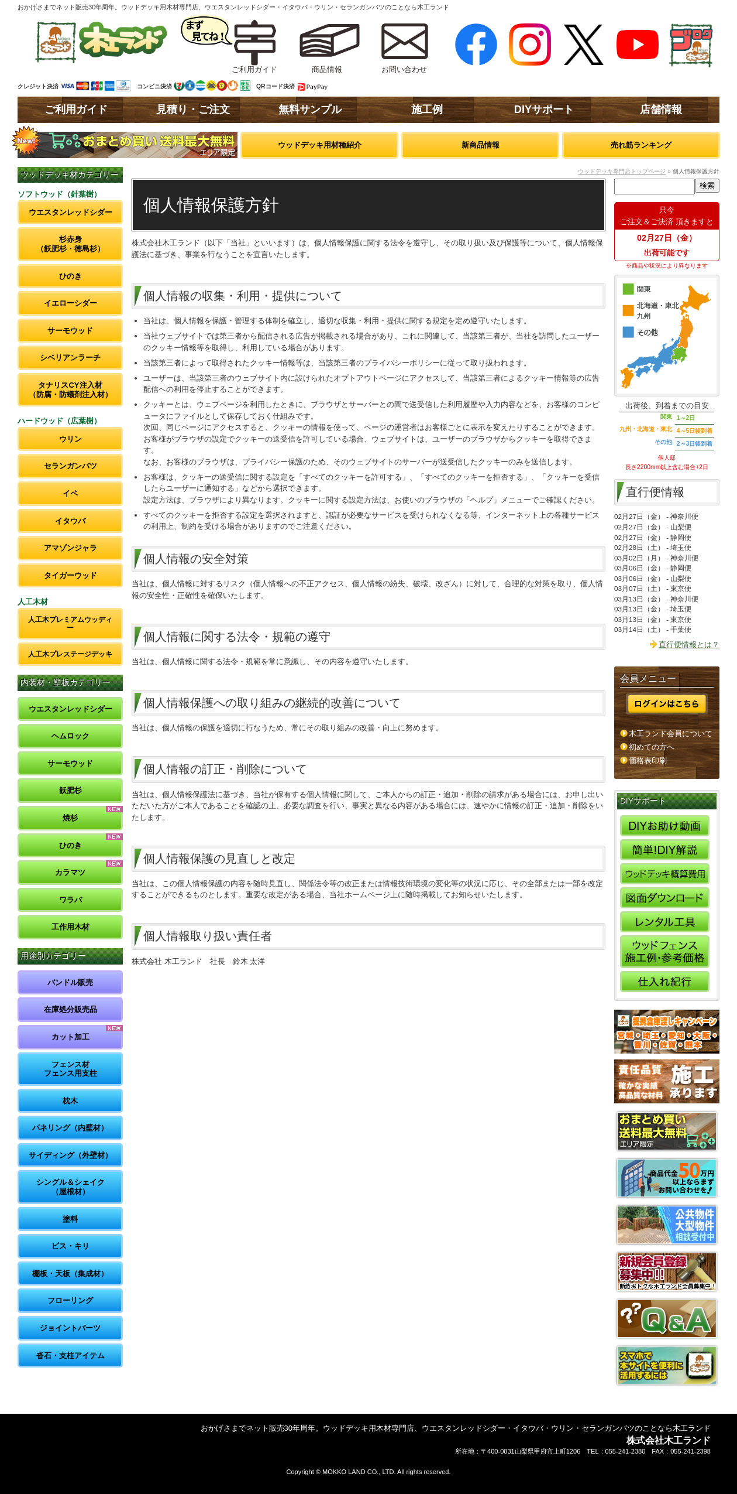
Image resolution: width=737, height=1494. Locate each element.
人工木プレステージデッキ (70, 654)
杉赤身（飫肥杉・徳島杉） (70, 244)
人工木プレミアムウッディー (70, 623)
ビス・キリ (70, 1246)
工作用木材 (70, 926)
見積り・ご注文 (193, 109)
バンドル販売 (70, 982)
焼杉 (70, 817)
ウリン (70, 439)
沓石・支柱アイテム (70, 1355)
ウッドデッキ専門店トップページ (622, 171)
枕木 (70, 1100)
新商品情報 (481, 145)
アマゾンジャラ (70, 547)
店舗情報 (661, 109)
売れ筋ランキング (641, 145)
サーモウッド (70, 330)
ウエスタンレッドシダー (70, 212)
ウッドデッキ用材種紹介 (319, 145)
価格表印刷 (648, 760)
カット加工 (70, 1037)
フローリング (70, 1300)
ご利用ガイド (76, 109)
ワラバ (70, 899)
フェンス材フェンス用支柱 (70, 1069)
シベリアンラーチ (70, 357)
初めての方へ (651, 747)
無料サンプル (310, 109)
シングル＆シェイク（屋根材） (70, 1187)
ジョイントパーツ (70, 1328)
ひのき (70, 276)
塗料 (70, 1219)
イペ (70, 493)
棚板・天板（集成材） (70, 1273)
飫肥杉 (70, 790)
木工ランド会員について (670, 733)
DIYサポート (544, 109)
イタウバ (70, 521)
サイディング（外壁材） (70, 1155)
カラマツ (70, 872)
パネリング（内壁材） (70, 1127)
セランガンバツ (70, 465)
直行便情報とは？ (689, 644)
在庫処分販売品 (70, 1009)
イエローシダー (70, 303)
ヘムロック (70, 735)
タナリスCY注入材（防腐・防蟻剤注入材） (70, 390)
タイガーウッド (70, 575)
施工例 (427, 109)
